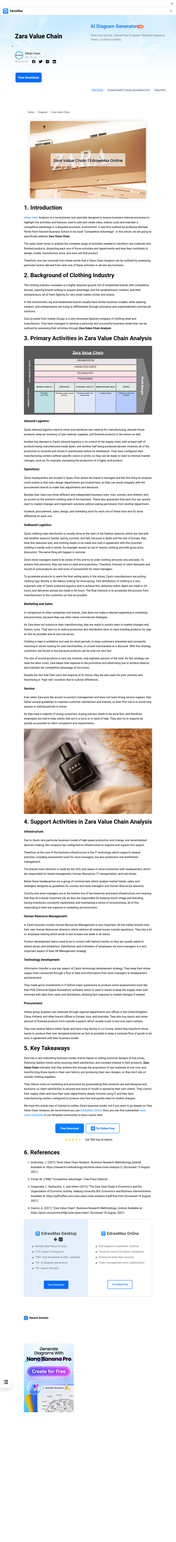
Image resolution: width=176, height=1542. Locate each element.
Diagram (42, 112)
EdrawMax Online (91, 1110)
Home (31, 112)
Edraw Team (32, 53)
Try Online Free (120, 1284)
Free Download (28, 77)
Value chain (31, 217)
